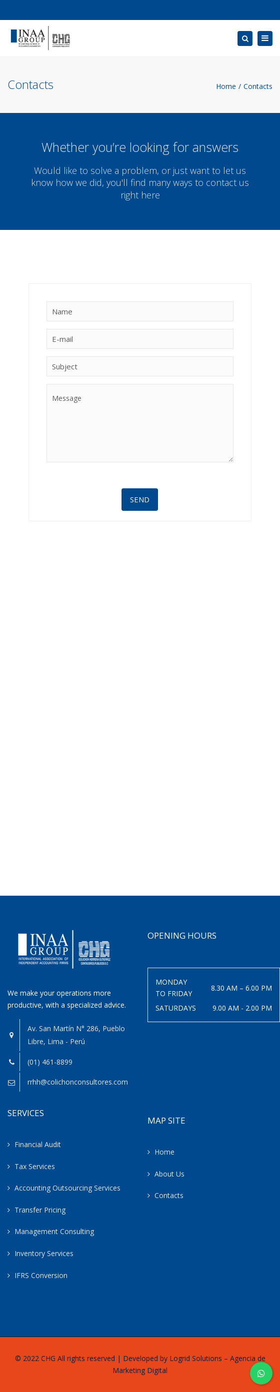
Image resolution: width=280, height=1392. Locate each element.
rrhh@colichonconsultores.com (78, 1082)
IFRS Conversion (41, 1275)
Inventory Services (44, 1253)
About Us (169, 1174)
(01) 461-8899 (50, 1062)
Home (226, 86)
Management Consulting (54, 1231)
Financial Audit (37, 1144)
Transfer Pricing (40, 1210)
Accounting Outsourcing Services (67, 1188)
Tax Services (34, 1166)
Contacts (169, 1195)
